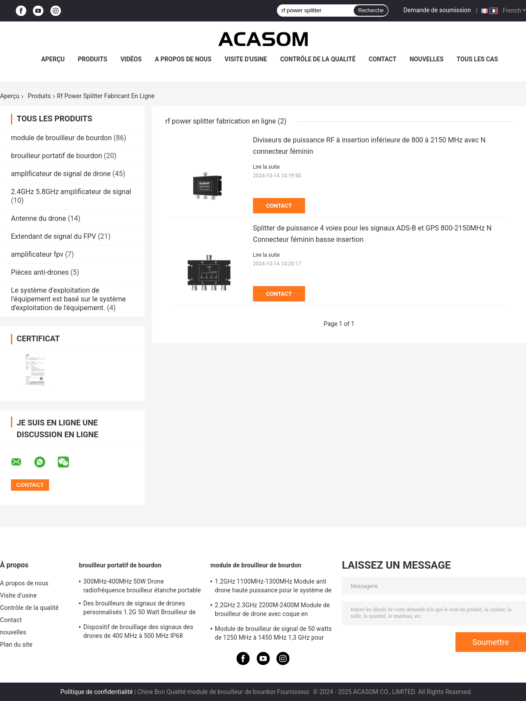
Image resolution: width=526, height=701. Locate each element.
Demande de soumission (437, 10)
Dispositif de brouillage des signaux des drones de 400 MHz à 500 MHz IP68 (138, 631)
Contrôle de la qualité (317, 59)
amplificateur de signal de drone (61, 174)
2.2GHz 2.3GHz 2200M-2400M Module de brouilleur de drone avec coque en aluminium (272, 611)
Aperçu (53, 59)
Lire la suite (266, 167)
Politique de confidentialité (96, 691)
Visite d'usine (245, 59)
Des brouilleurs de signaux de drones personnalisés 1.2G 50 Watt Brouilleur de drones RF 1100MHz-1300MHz (139, 609)
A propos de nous (183, 59)
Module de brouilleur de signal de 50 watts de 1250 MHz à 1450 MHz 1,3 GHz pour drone (273, 634)
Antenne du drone (38, 218)
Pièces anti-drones (40, 272)
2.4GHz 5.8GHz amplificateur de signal (71, 192)
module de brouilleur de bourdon (61, 138)
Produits (92, 59)
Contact (382, 59)
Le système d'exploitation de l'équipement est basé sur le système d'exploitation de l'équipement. (68, 299)
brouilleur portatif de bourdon (56, 156)
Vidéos (131, 59)
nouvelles (426, 59)
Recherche (371, 10)
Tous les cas (477, 59)
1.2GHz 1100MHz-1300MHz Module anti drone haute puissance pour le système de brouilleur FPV (273, 587)
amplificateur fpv (37, 254)
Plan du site (16, 644)
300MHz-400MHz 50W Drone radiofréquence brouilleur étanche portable (142, 586)
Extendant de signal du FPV (53, 236)
